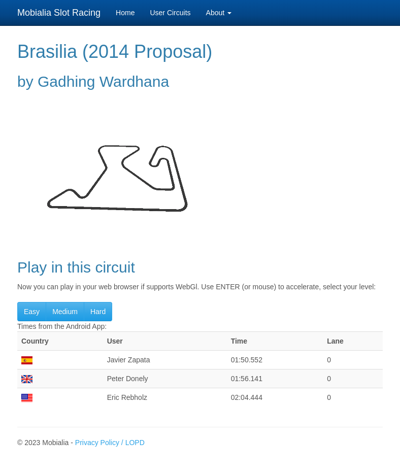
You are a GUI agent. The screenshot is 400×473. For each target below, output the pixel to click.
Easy (32, 312)
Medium (65, 312)
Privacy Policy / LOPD (110, 442)
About (218, 13)
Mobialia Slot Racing (59, 13)
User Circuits (170, 13)
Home (125, 13)
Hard (98, 312)
